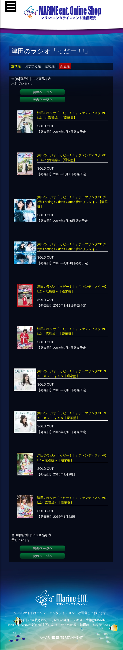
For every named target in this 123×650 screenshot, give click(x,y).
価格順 (50, 66)
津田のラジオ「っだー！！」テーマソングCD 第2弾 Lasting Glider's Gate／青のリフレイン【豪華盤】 (72, 201)
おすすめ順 (33, 66)
